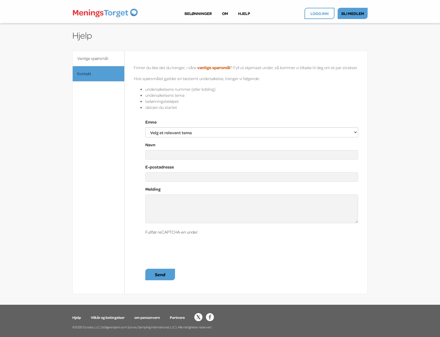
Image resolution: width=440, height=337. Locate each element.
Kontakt (84, 74)
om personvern (147, 317)
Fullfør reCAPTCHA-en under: (171, 232)
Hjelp (77, 317)
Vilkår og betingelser (108, 317)
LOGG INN (320, 13)
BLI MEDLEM (352, 13)
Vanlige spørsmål (92, 58)
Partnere (177, 317)
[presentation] (189, 248)
